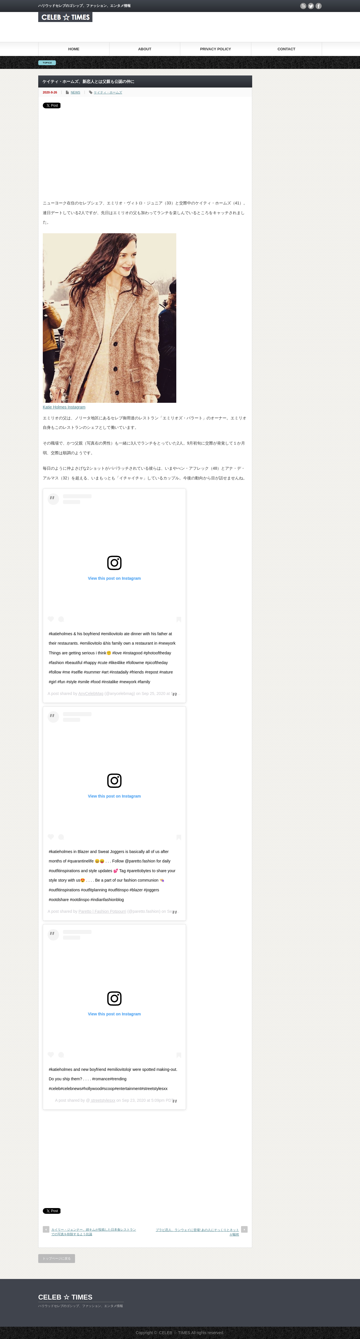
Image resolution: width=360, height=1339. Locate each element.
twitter (311, 6)
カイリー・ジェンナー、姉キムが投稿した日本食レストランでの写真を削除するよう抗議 (93, 1232)
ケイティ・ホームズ (108, 92)
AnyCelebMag (90, 693)
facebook (318, 6)
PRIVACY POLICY (215, 49)
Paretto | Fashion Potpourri (102, 911)
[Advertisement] (145, 151)
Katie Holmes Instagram (64, 407)
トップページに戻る (57, 1258)
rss (303, 6)
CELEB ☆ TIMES (65, 1297)
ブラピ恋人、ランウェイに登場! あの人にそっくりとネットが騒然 (197, 1232)
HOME (73, 49)
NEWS (75, 92)
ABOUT (144, 49)
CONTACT (287, 49)
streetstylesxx (102, 1100)
